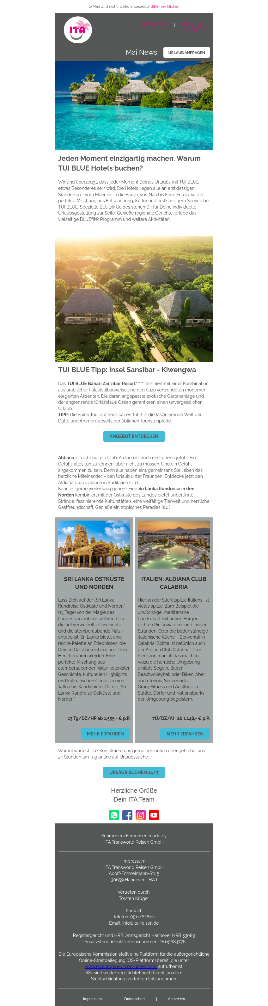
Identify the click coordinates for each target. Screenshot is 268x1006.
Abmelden (176, 999)
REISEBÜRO (195, 30)
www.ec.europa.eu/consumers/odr (121, 966)
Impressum (92, 999)
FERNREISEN (155, 24)
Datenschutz (134, 999)
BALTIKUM (190, 24)
